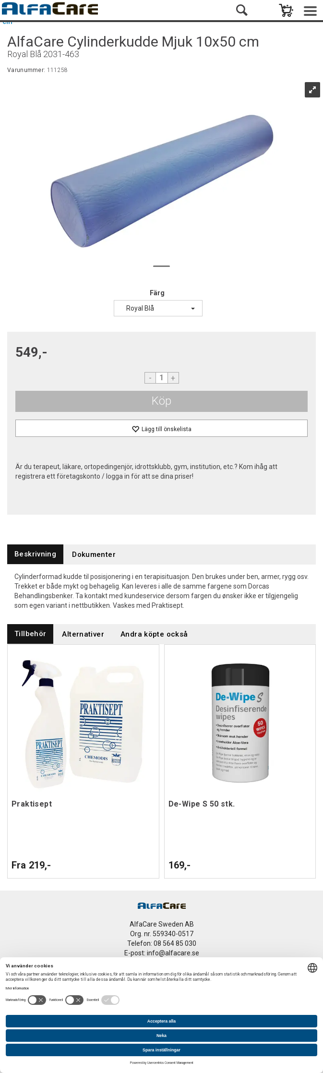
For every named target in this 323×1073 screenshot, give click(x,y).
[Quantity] (161, 378)
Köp (161, 401)
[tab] (35, 554)
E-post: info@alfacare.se (161, 953)
